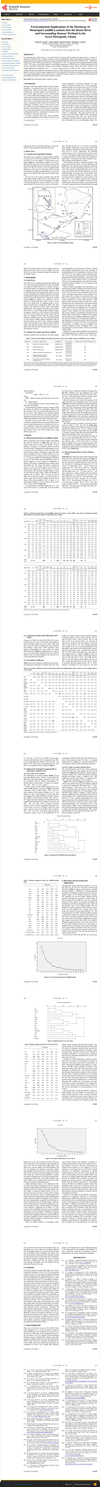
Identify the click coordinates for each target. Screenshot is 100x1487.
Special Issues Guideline (8, 80)
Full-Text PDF (5, 25)
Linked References (7, 32)
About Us (68, 14)
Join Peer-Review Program (23, 1484)
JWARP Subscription (7, 58)
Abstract (4, 23)
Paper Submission (7, 56)
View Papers (5, 44)
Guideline (4, 51)
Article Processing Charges (9, 54)
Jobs (80, 14)
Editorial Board (6, 49)
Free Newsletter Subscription (10, 61)
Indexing (4, 42)
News (56, 14)
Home (7, 14)
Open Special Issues (7, 75)
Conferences (44, 14)
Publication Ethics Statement (10, 65)
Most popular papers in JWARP (10, 63)
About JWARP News (7, 68)
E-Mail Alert (7, 1484)
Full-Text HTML (6, 27)
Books (31, 14)
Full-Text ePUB (6, 30)
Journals (19, 14)
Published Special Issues (8, 77)
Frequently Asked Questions (10, 70)
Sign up (67, 1484)
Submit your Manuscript (82, 1484)
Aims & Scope (6, 47)
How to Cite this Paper (8, 34)
